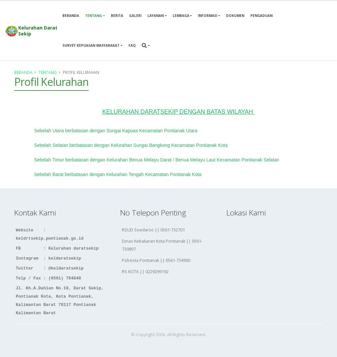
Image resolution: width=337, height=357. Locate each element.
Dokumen (235, 15)
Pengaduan (261, 15)
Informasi (207, 15)
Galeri (135, 15)
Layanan (155, 15)
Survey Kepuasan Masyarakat (91, 45)
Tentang (93, 15)
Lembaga (181, 15)
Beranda (70, 15)
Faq (132, 45)
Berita (117, 15)
